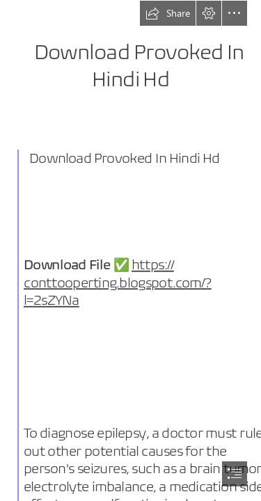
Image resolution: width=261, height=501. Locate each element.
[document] (130, 250)
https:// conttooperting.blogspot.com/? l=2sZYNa (118, 283)
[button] (168, 13)
